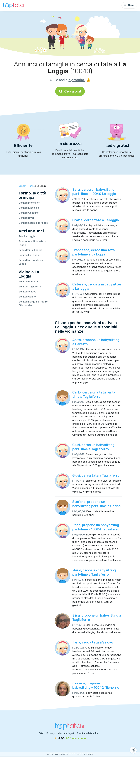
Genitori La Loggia (29, 255)
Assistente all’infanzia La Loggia (33, 243)
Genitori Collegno (29, 212)
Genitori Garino (27, 296)
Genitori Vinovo (27, 291)
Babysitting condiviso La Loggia (32, 262)
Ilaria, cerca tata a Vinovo (92, 642)
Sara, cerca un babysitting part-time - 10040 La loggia (94, 191)
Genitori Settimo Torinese (33, 222)
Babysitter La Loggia (30, 250)
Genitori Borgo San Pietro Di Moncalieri (33, 303)
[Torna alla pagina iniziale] (15, 5)
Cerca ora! (70, 91)
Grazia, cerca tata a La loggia (95, 220)
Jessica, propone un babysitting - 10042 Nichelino (95, 685)
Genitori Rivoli (26, 217)
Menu (129, 5)
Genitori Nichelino (29, 207)
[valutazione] (70, 738)
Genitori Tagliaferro (30, 286)
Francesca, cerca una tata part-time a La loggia (93, 252)
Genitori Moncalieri (29, 202)
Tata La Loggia (27, 236)
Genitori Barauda (28, 281)
